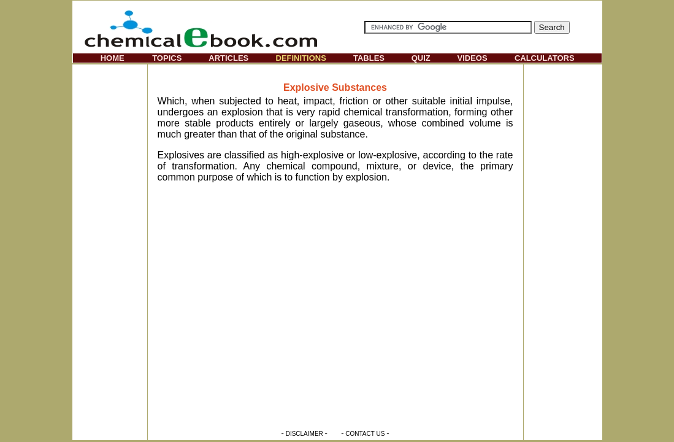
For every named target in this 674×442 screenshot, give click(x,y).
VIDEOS (473, 58)
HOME (112, 58)
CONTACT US (365, 433)
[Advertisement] (110, 249)
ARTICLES (228, 58)
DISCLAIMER (304, 433)
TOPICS (167, 58)
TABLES (369, 58)
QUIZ (421, 58)
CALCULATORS (545, 58)
